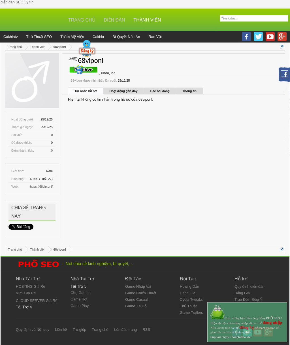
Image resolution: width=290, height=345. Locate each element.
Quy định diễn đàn (249, 286)
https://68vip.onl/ (41, 186)
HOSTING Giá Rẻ (30, 286)
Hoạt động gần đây (123, 91)
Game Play (80, 306)
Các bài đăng (160, 91)
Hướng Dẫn (189, 286)
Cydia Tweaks (191, 299)
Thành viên (147, 20)
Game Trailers (191, 312)
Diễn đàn (114, 20)
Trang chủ (81, 20)
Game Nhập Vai (138, 286)
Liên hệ (61, 329)
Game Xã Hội (136, 306)
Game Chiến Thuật (140, 293)
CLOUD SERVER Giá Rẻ (36, 301)
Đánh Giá (187, 293)
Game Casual (136, 299)
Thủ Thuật (188, 306)
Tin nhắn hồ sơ (85, 91)
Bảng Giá (242, 293)
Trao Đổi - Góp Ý (248, 299)
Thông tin (189, 91)
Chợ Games (80, 293)
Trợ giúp (79, 329)
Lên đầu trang (125, 329)
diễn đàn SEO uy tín (17, 2)
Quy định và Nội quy (32, 329)
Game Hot (79, 299)
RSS (146, 329)
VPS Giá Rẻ (26, 293)
